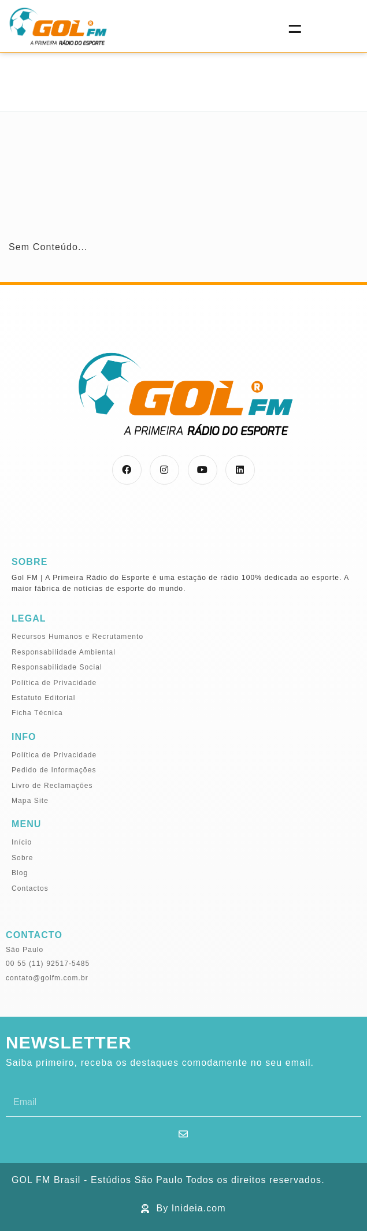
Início (22, 842)
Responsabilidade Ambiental (64, 652)
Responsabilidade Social (57, 667)
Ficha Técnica (37, 713)
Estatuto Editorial (44, 698)
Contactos (30, 888)
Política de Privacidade (54, 683)
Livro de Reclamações (52, 786)
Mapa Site (30, 801)
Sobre (23, 858)
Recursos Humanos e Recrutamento (77, 637)
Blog (20, 873)
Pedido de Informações (54, 770)
